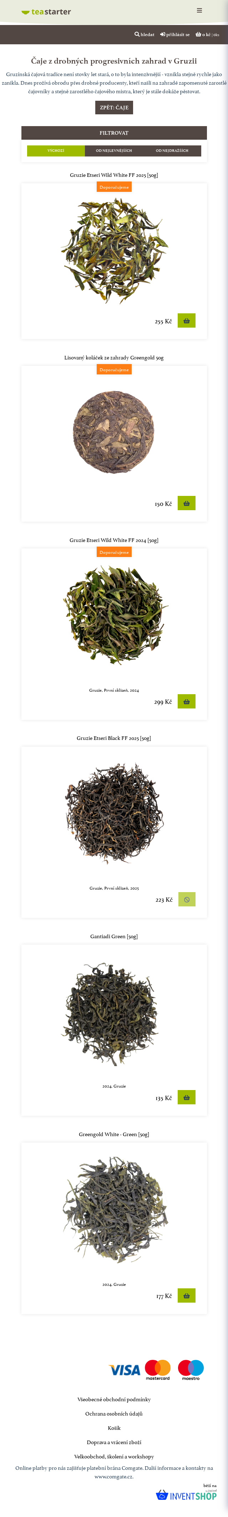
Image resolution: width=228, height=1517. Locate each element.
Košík (114, 1427)
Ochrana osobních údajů (114, 1413)
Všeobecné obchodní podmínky (114, 1398)
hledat (144, 34)
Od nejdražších (172, 150)
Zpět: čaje (114, 107)
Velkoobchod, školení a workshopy (114, 1456)
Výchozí (55, 150)
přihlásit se (175, 34)
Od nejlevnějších (114, 150)
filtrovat (114, 133)
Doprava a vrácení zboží (114, 1441)
